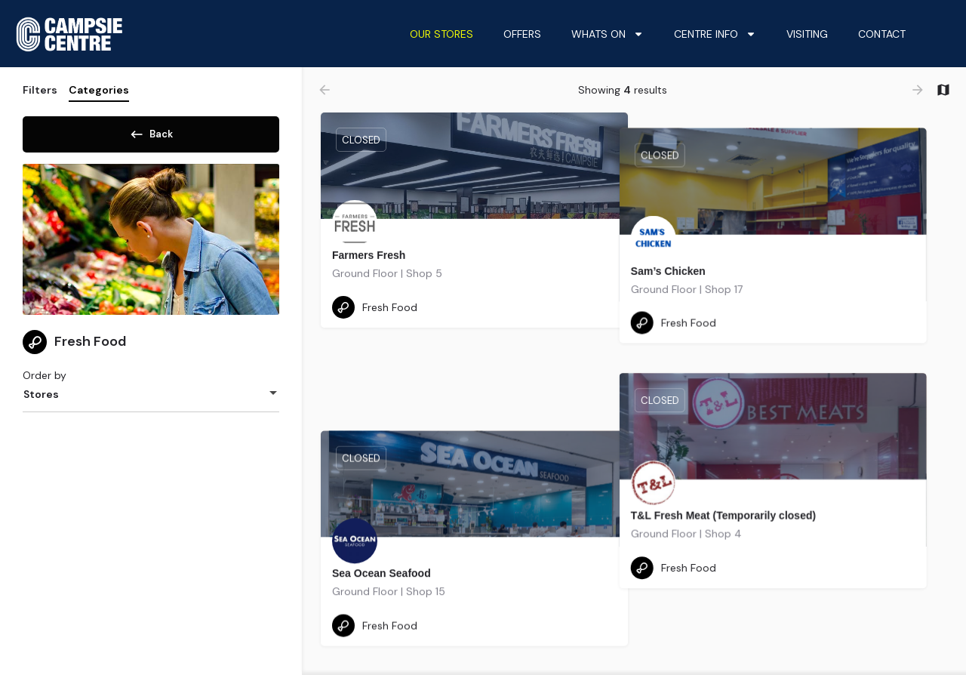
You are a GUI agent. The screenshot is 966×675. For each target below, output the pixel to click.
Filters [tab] (40, 90)
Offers (522, 34)
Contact (882, 34)
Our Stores (441, 34)
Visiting (807, 34)
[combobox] (151, 399)
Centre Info (715, 34)
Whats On (607, 34)
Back (151, 131)
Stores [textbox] (41, 399)
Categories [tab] (99, 90)
